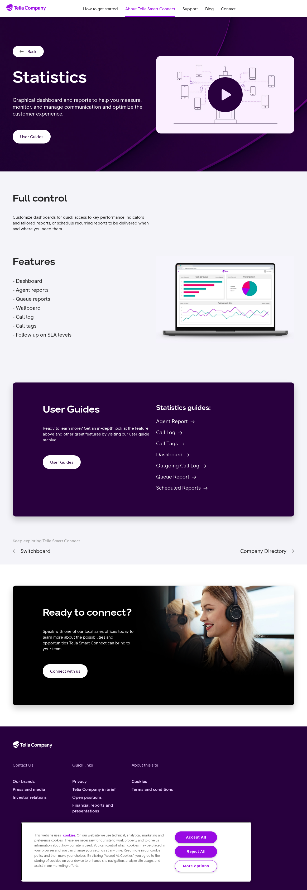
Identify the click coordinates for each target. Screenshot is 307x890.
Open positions (87, 797)
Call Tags (167, 443)
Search (285, 9)
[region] (136, 852)
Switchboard (35, 551)
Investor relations (30, 797)
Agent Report (172, 421)
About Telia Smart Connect (150, 8)
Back (31, 51)
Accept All (196, 837)
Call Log (165, 432)
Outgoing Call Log (177, 465)
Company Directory (263, 551)
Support (190, 8)
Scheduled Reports (178, 488)
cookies (69, 835)
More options (196, 866)
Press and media (29, 789)
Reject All (195, 851)
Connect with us (65, 671)
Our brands (24, 781)
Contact (228, 8)
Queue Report (172, 476)
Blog (209, 8)
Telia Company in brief (94, 789)
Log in (297, 9)
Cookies (139, 781)
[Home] (26, 7)
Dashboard (169, 454)
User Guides (31, 136)
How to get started (100, 8)
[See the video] (225, 94)
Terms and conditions (152, 789)
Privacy (79, 781)
